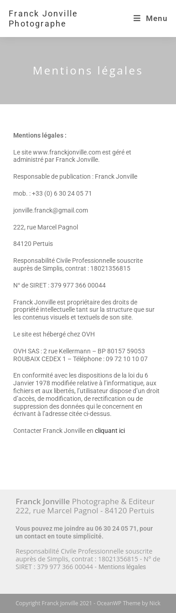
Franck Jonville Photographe (43, 18)
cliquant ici (110, 430)
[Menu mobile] (150, 18)
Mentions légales (122, 566)
